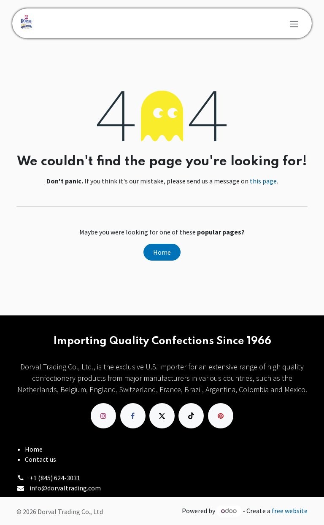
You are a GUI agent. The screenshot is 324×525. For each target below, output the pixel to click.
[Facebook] (133, 415)
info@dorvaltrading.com (65, 488)
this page (263, 181)
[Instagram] (103, 415)
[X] (162, 415)
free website (290, 510)
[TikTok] (191, 415)
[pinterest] (220, 415)
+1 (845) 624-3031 (55, 478)
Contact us (40, 459)
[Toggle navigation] (294, 23)
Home (162, 252)
